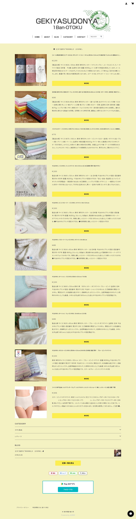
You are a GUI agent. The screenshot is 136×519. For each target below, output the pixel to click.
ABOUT (47, 37)
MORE (86, 83)
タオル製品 (18, 430)
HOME (37, 37)
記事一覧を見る (68, 463)
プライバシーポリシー (23, 507)
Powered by (68, 515)
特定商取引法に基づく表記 (40, 507)
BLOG (56, 37)
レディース (18, 436)
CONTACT (81, 37)
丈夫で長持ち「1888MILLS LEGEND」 (68, 49)
